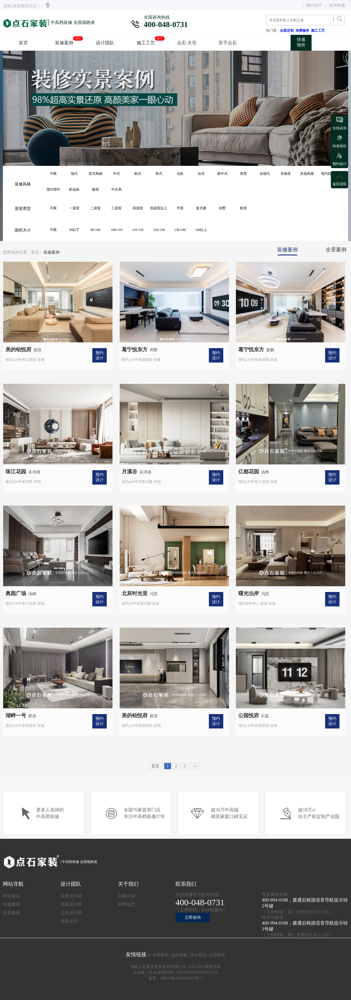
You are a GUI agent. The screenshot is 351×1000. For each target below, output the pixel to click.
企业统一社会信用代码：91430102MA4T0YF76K (175, 972)
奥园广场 (15, 593)
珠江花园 (15, 472)
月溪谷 (129, 472)
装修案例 (51, 252)
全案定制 (287, 31)
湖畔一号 (15, 715)
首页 (35, 252)
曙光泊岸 (248, 593)
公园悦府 (248, 715)
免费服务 (303, 31)
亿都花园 (248, 472)
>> (195, 766)
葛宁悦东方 (135, 349)
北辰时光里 (135, 593)
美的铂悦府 (18, 349)
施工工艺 (319, 31)
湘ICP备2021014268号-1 (181, 978)
